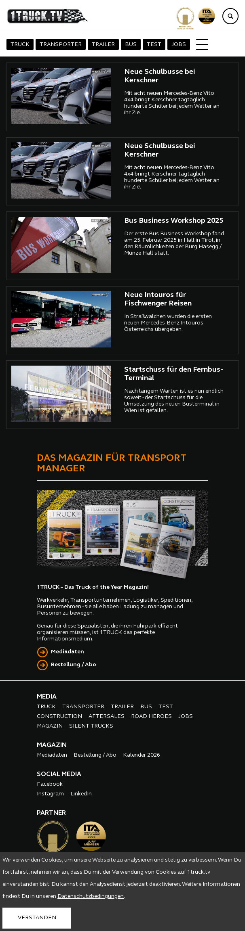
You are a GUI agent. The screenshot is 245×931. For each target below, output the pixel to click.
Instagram (50, 794)
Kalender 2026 (141, 755)
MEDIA (47, 697)
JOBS (178, 45)
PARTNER (51, 813)
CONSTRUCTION (59, 716)
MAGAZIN (50, 726)
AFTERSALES (107, 716)
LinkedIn (81, 794)
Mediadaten (67, 652)
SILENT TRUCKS (91, 726)
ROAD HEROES (151, 716)
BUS (131, 45)
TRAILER (103, 45)
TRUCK (20, 45)
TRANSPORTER (61, 45)
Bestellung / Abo (73, 665)
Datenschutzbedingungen (90, 896)
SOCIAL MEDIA (59, 774)
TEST (154, 45)
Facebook (50, 784)
